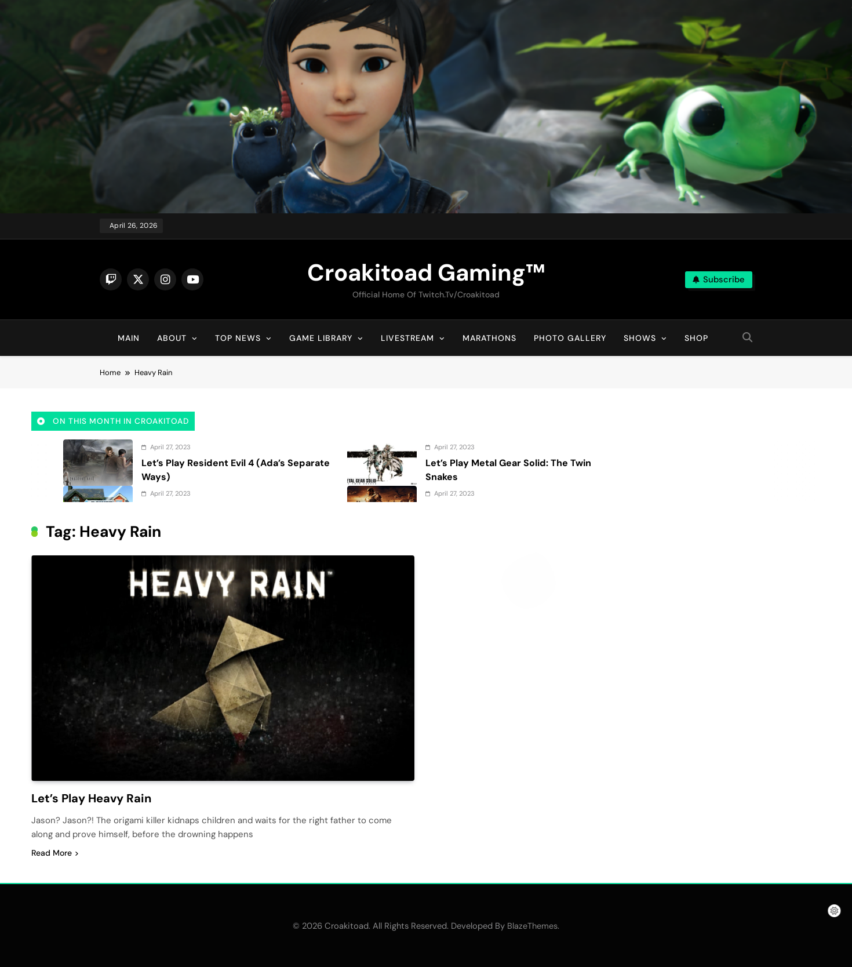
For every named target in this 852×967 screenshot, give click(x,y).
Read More (54, 852)
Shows (640, 338)
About (172, 338)
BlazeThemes (532, 925)
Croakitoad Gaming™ (426, 272)
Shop (696, 338)
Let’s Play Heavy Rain (93, 798)
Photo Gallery (570, 338)
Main (129, 338)
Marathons (489, 338)
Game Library (320, 338)
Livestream (407, 338)
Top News (238, 338)
